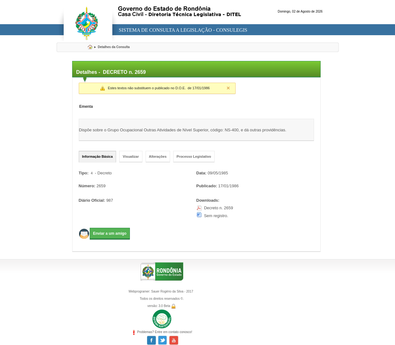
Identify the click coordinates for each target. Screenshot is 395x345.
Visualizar (131, 156)
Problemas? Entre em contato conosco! (161, 332)
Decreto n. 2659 (218, 207)
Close (228, 88)
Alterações (158, 156)
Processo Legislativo (194, 156)
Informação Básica (97, 156)
